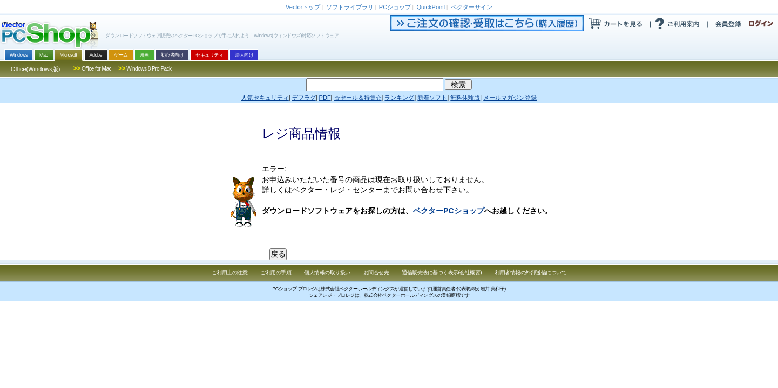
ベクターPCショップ (448, 210)
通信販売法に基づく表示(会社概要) (442, 272)
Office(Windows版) (35, 69)
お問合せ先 (376, 272)
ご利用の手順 (275, 272)
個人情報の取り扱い (327, 272)
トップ (303, 7)
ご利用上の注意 (230, 272)
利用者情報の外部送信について (530, 272)
